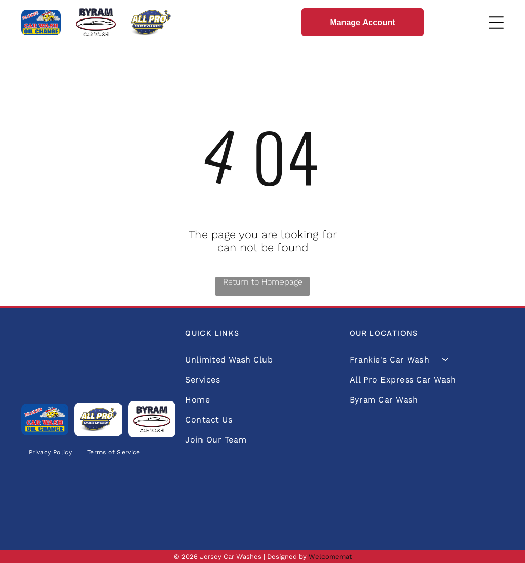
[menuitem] (50, 452)
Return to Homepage (262, 282)
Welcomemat (330, 556)
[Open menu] (496, 22)
